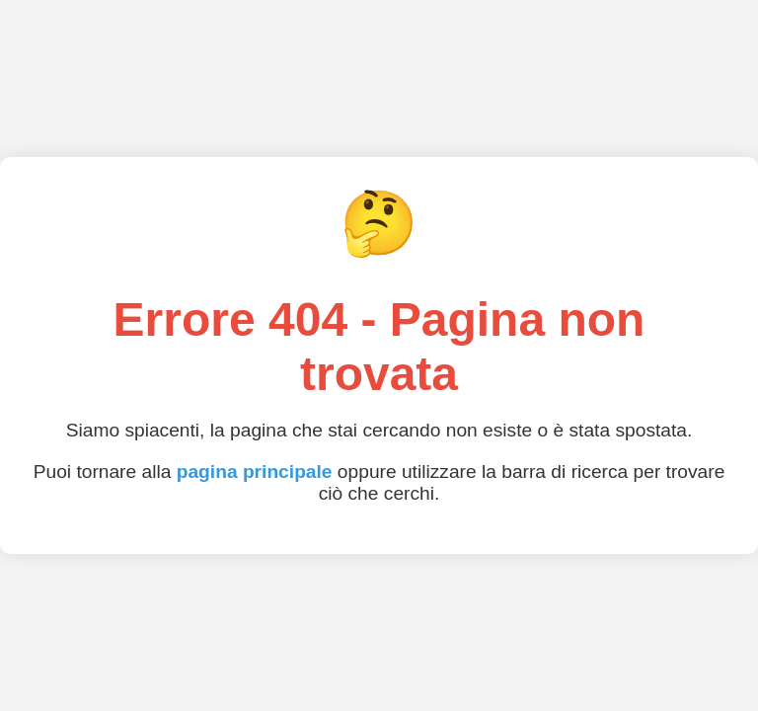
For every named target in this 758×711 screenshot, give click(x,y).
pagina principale (255, 471)
